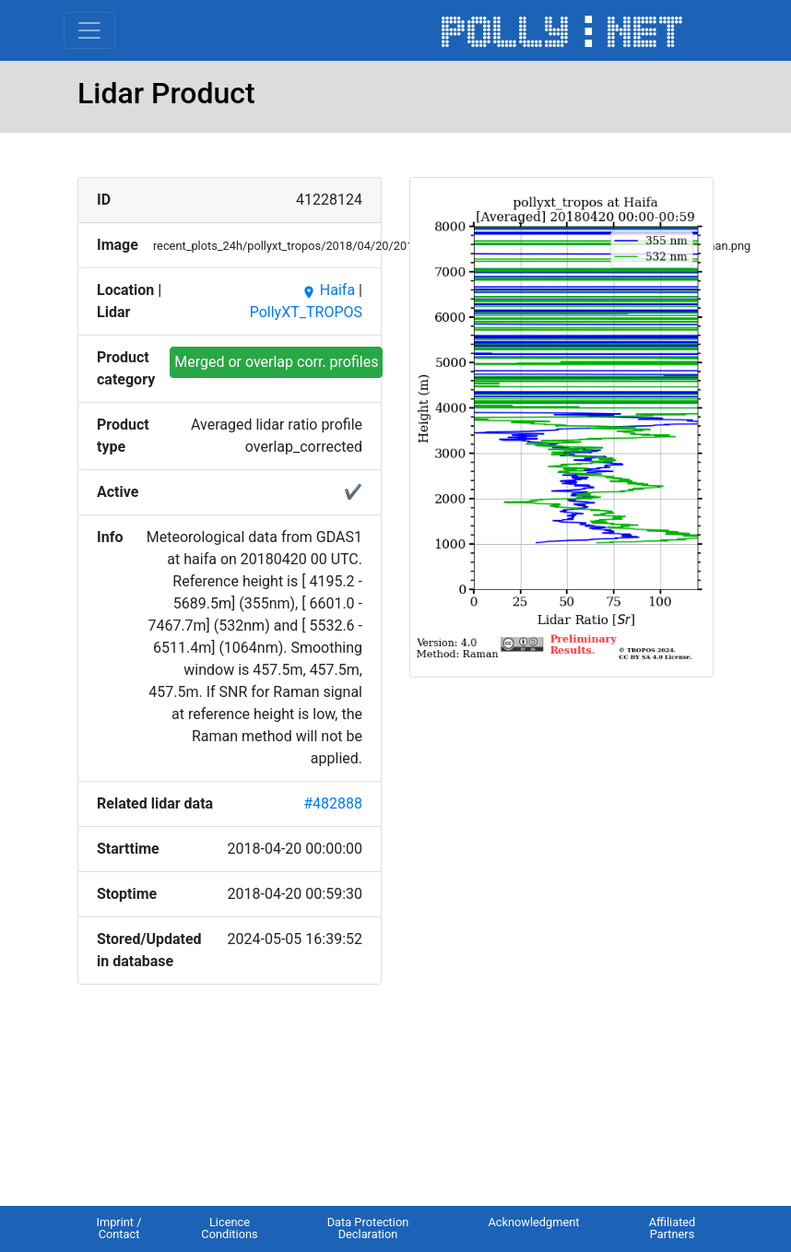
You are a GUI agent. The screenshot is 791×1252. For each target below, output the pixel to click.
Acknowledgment (533, 1222)
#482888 (332, 803)
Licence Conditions (229, 1228)
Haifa (328, 290)
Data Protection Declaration (368, 1228)
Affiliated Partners (672, 1228)
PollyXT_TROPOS (306, 312)
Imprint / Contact (118, 1228)
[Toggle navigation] (89, 30)
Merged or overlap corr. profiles (276, 362)
